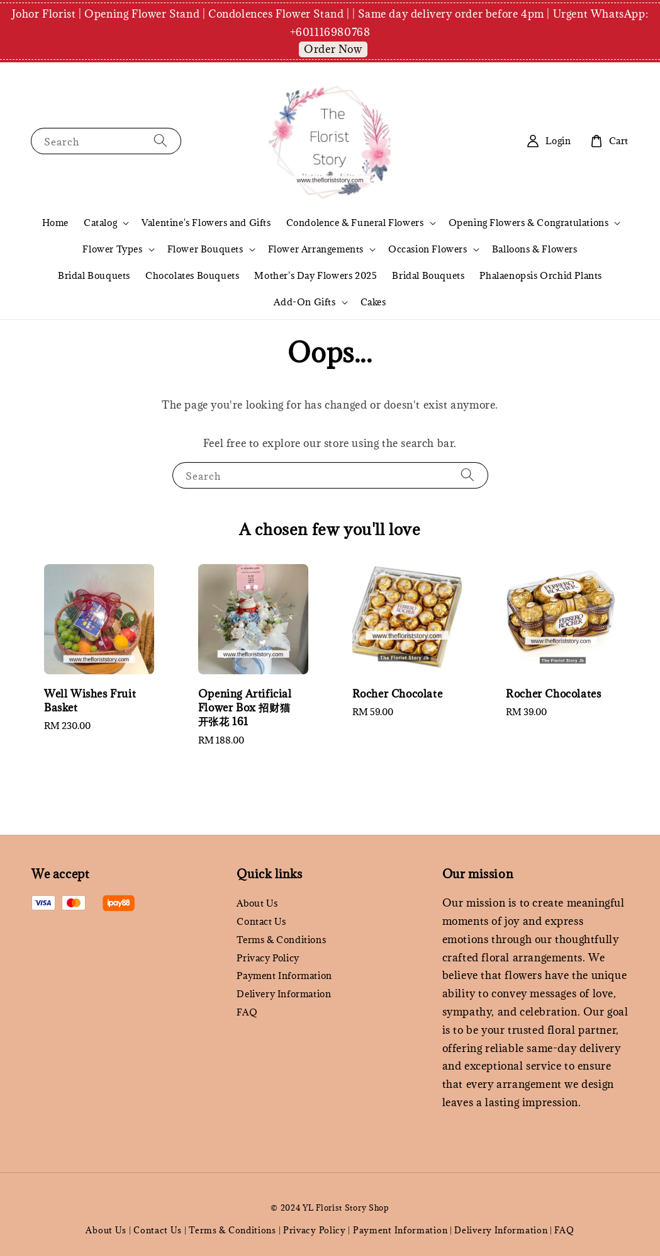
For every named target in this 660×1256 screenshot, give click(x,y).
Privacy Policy (268, 958)
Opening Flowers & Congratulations (529, 223)
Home (55, 223)
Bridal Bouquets (94, 275)
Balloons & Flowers (535, 249)
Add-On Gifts (304, 302)
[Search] (160, 140)
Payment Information (284, 976)
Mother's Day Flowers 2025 (315, 275)
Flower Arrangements (316, 249)
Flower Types (112, 249)
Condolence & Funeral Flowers (355, 223)
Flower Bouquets (205, 249)
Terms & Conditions (281, 940)
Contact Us (261, 921)
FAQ (247, 1012)
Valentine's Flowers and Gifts (206, 223)
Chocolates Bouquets (192, 275)
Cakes (373, 302)
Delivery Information (284, 994)
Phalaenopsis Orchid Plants (540, 275)
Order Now (333, 49)
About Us (257, 903)
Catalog (100, 223)
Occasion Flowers (427, 249)
